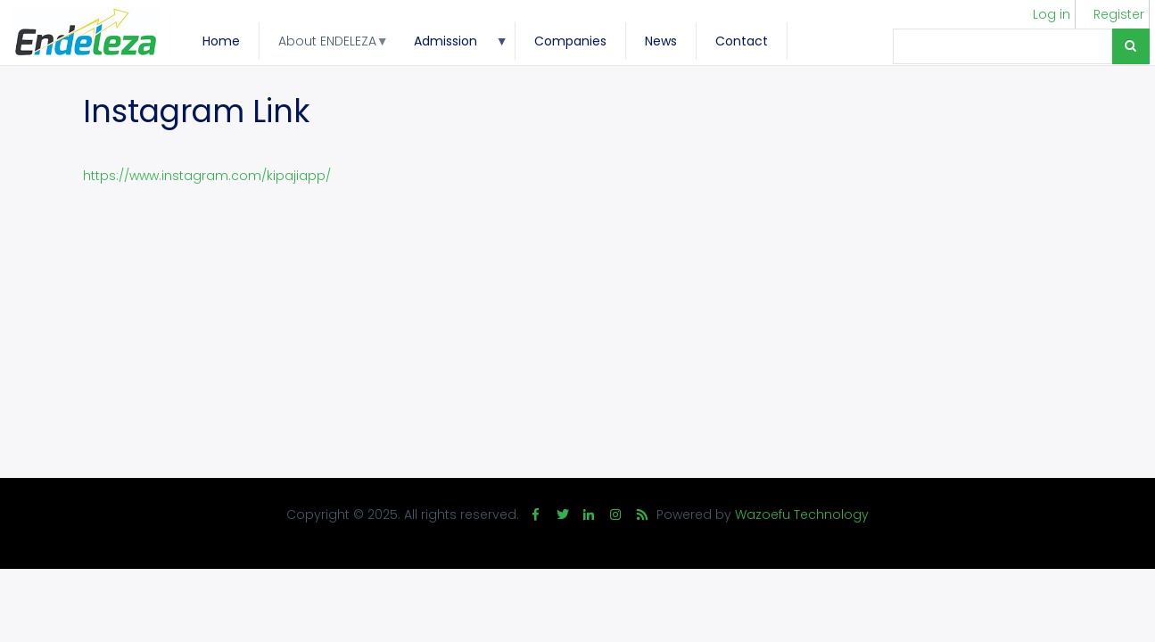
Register (1118, 14)
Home (221, 41)
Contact (741, 41)
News (661, 41)
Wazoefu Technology (802, 514)
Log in (1051, 14)
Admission (451, 46)
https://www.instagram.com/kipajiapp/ (207, 176)
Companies (570, 41)
